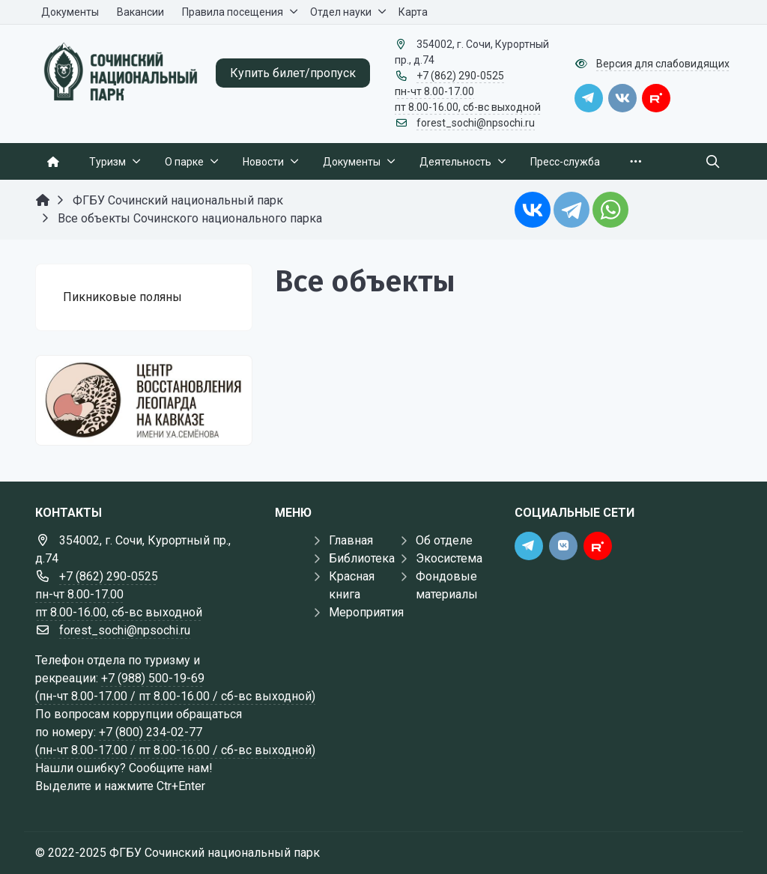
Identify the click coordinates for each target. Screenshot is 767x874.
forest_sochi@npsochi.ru (475, 123)
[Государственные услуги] (144, 400)
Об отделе (444, 540)
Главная (351, 540)
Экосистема (449, 558)
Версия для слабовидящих (663, 64)
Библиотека (362, 558)
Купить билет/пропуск (293, 73)
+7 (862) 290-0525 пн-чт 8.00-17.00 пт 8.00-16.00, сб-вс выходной (468, 91)
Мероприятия (366, 612)
